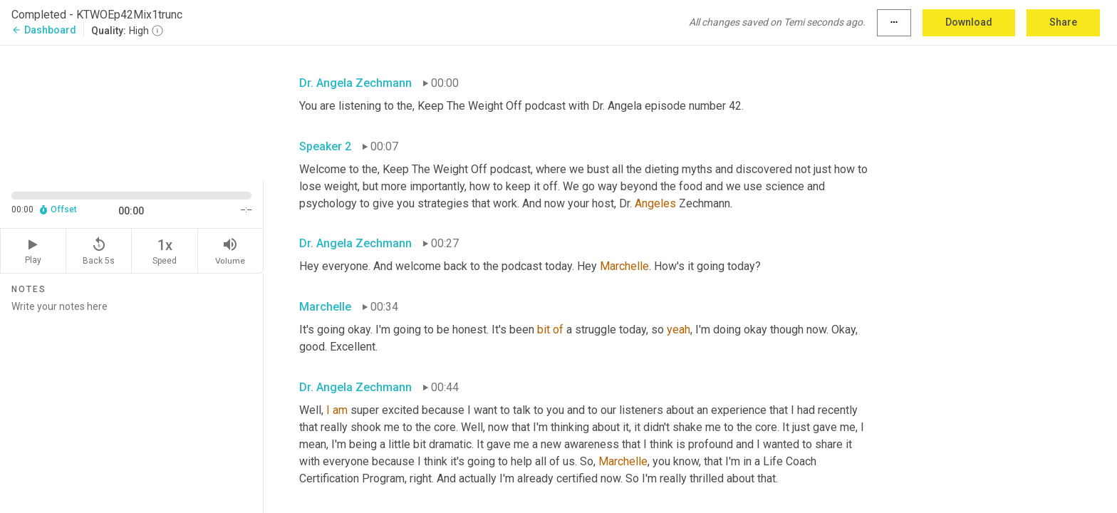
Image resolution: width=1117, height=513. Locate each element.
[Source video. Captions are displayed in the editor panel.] (132, 111)
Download (968, 22)
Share (1063, 22)
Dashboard (43, 30)
